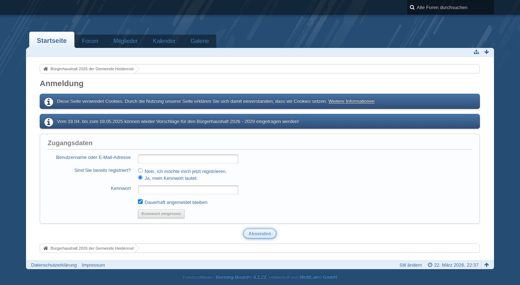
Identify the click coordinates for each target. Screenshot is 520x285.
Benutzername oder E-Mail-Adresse (93, 157)
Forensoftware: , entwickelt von (260, 277)
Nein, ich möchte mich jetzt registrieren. (182, 171)
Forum (90, 41)
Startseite (52, 40)
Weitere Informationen (351, 101)
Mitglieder (125, 41)
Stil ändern (410, 265)
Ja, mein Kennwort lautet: (168, 178)
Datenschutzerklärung (54, 265)
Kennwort (121, 188)
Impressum (93, 265)
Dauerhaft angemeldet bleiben (173, 202)
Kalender (164, 41)
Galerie (200, 41)
